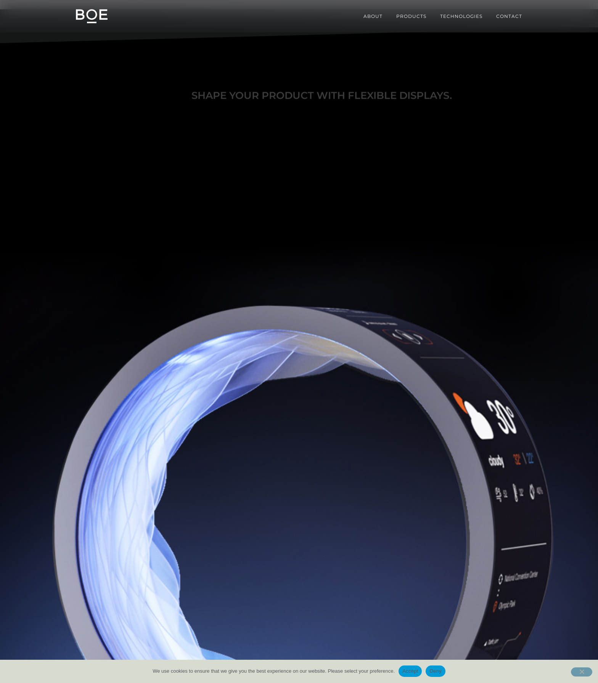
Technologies (461, 16)
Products (411, 16)
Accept (410, 671)
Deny (435, 671)
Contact (509, 16)
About (373, 16)
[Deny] (581, 672)
